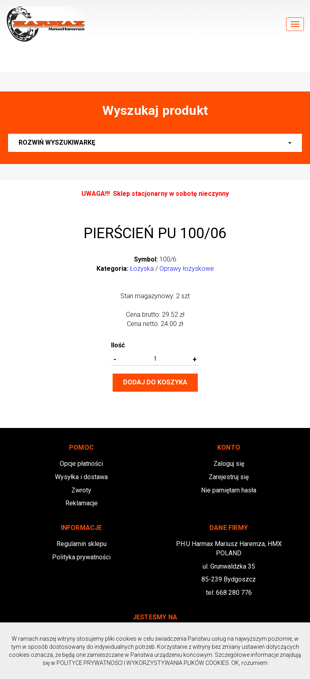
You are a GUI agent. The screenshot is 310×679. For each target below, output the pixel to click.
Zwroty (81, 490)
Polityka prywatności (81, 557)
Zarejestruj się (229, 477)
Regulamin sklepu (82, 544)
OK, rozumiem (249, 663)
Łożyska (142, 268)
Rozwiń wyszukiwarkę (155, 142)
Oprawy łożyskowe (186, 268)
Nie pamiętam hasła (228, 490)
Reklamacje (81, 503)
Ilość (118, 345)
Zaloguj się (229, 463)
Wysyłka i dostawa (81, 477)
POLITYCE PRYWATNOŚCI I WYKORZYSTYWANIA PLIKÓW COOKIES (143, 663)
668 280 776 (234, 592)
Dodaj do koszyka (155, 382)
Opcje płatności (81, 463)
